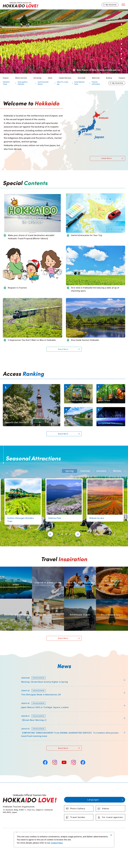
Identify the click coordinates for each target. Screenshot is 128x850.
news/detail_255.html (12, 726)
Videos (105, 808)
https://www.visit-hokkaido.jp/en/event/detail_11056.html (29, 385)
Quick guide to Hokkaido (23, 83)
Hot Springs (37, 78)
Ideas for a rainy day (62, 83)
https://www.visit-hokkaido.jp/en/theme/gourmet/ (111, 569)
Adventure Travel (6, 83)
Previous (121, 18)
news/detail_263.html (12, 713)
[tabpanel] (64, 41)
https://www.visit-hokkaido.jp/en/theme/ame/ (45, 601)
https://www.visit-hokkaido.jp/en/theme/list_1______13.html (112, 602)
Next (121, 65)
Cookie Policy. (57, 843)
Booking (109, 78)
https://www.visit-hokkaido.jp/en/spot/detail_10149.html (78, 387)
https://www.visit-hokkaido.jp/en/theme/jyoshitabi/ (15, 601)
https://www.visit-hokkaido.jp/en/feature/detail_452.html (29, 687)
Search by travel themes (43, 83)
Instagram (54, 762)
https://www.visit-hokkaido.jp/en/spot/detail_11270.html (110, 387)
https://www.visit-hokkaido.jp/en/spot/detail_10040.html (78, 410)
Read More (107, 158)
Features (6, 78)
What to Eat (96, 78)
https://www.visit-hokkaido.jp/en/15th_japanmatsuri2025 (28, 700)
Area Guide (81, 78)
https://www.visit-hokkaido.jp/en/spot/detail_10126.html (22, 480)
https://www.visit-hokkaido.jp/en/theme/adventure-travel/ (79, 602)
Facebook (45, 762)
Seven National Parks (79, 83)
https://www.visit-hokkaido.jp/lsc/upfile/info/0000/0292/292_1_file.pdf (34, 675)
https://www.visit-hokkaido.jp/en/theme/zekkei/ (14, 569)
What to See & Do (21, 78)
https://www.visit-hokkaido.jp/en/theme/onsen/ (45, 569)
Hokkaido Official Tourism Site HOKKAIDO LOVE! (20, 5)
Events (50, 78)
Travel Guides (77, 817)
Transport (121, 78)
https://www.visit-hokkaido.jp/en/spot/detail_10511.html (110, 410)
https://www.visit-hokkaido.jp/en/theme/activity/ (78, 569)
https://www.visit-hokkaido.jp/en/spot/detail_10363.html (104, 480)
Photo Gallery (77, 808)
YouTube (64, 762)
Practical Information (96, 83)
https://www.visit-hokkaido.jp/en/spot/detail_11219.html (63, 480)
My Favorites (111, 5)
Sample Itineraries (65, 78)
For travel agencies (112, 817)
